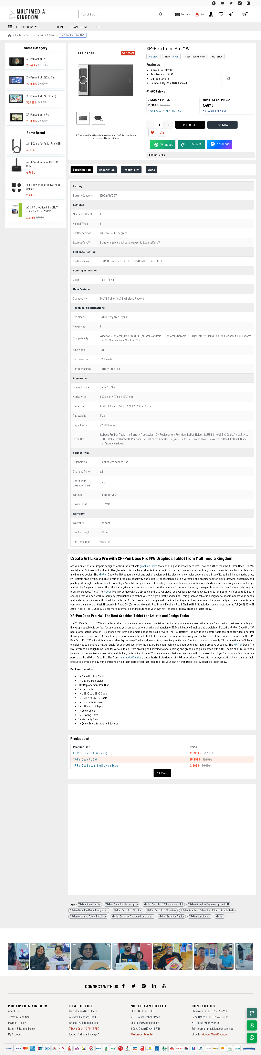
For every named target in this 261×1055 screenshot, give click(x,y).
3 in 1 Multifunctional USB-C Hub (42, 164)
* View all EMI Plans (217, 113)
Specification (82, 166)
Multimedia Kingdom (130, 651)
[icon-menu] (123, 974)
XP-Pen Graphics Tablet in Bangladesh (132, 904)
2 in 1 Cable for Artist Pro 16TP (43, 143)
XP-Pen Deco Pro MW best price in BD (163, 892)
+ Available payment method (166, 112)
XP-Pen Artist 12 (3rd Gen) (41, 96)
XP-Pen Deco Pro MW (89, 892)
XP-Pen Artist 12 (35, 59)
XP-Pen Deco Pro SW (85, 751)
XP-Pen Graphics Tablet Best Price (88, 904)
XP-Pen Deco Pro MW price (127, 898)
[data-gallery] (53, 944)
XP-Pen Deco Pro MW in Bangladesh (89, 898)
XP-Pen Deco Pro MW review (161, 898)
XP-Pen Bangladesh (199, 904)
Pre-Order (182, 128)
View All (162, 764)
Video (157, 166)
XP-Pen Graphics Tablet (171, 904)
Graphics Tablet (34, 35)
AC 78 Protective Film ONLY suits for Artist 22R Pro (42, 209)
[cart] (245, 14)
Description (109, 166)
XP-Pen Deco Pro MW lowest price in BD (209, 892)
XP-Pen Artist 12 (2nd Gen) (41, 77)
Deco (109, 585)
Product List (135, 166)
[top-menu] (11, 3)
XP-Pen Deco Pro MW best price (121, 892)
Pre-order (153, 56)
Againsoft (164, 1049)
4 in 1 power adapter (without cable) (43, 187)
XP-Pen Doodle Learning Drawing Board (95, 757)
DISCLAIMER (158, 151)
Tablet (18, 35)
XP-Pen (51, 35)
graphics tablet (148, 560)
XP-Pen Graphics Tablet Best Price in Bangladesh (207, 898)
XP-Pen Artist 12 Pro (37, 114)
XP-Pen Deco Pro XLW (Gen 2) (90, 745)
